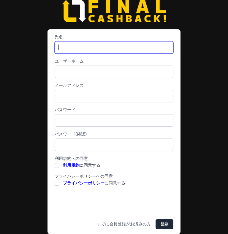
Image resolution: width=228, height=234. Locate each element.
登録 (164, 224)
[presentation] (100, 202)
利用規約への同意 (71, 158)
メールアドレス (69, 85)
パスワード (65, 109)
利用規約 (71, 165)
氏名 (59, 36)
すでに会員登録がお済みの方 (124, 224)
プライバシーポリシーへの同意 (84, 176)
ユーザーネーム (69, 61)
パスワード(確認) (71, 134)
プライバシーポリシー (83, 183)
